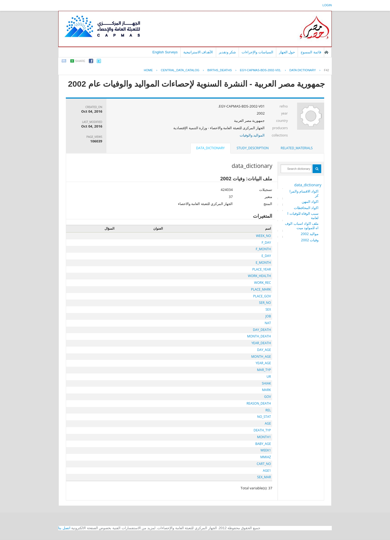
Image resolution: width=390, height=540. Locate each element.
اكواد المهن (310, 201)
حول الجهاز (287, 52)
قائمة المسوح (311, 52)
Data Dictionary (302, 70)
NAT (268, 323)
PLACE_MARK (261, 289)
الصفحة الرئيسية (326, 52)
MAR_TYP (264, 369)
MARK (266, 390)
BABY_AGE (263, 443)
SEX (268, 309)
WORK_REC (262, 282)
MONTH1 (264, 437)
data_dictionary (307, 184)
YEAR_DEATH (261, 343)
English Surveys (165, 52)
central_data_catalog (180, 70)
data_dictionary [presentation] (210, 148)
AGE (268, 423)
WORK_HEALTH (259, 276)
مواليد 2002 (309, 234)
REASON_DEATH (258, 403)
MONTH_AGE (261, 356)
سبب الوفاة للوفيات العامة (302, 215)
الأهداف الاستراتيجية (198, 52)
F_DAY (266, 242)
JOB (268, 316)
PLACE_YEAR (261, 269)
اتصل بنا (64, 528)
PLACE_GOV (262, 296)
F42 (326, 70)
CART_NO (264, 463)
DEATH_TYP (262, 430)
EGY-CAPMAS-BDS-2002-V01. (260, 70)
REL (268, 410)
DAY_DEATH (262, 329)
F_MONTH (263, 249)
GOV (267, 396)
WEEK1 (266, 450)
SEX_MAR (264, 477)
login (327, 5)
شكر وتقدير (227, 52)
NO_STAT (264, 416)
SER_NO (265, 302)
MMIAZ (265, 457)
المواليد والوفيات (252, 135)
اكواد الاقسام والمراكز (304, 193)
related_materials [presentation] (297, 148)
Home (148, 70)
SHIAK (266, 383)
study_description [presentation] (253, 148)
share (80, 61)
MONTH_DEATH (259, 336)
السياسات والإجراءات (257, 52)
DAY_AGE (264, 349)
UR (268, 376)
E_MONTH (263, 262)
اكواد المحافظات (306, 208)
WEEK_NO (263, 235)
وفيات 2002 (309, 240)
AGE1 (267, 470)
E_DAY (266, 255)
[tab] (296, 148)
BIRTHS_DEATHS (219, 70)
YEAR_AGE (263, 363)
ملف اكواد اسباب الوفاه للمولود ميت (301, 225)
